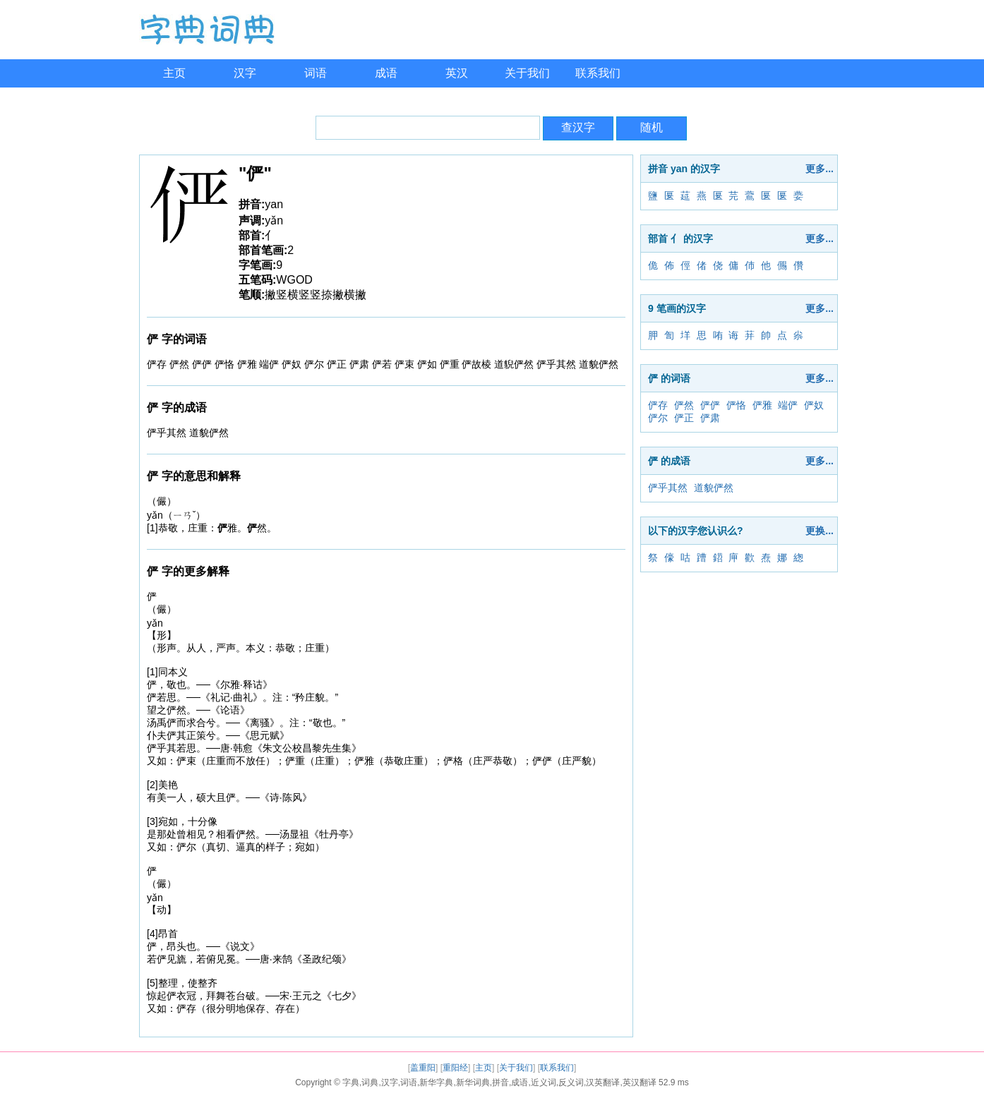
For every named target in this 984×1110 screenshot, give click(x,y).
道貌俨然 (713, 487)
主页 (174, 73)
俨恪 (736, 405)
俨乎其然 (668, 487)
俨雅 (762, 405)
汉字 (245, 73)
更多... (819, 168)
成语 (386, 73)
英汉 (456, 73)
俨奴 (814, 405)
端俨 (788, 405)
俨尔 (658, 417)
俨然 (684, 405)
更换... (819, 530)
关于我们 (527, 73)
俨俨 (710, 405)
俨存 (658, 405)
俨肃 (710, 417)
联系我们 (597, 73)
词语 (315, 73)
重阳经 (455, 1068)
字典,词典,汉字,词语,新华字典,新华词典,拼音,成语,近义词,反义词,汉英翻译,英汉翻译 (499, 1082)
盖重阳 (423, 1068)
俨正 (684, 417)
